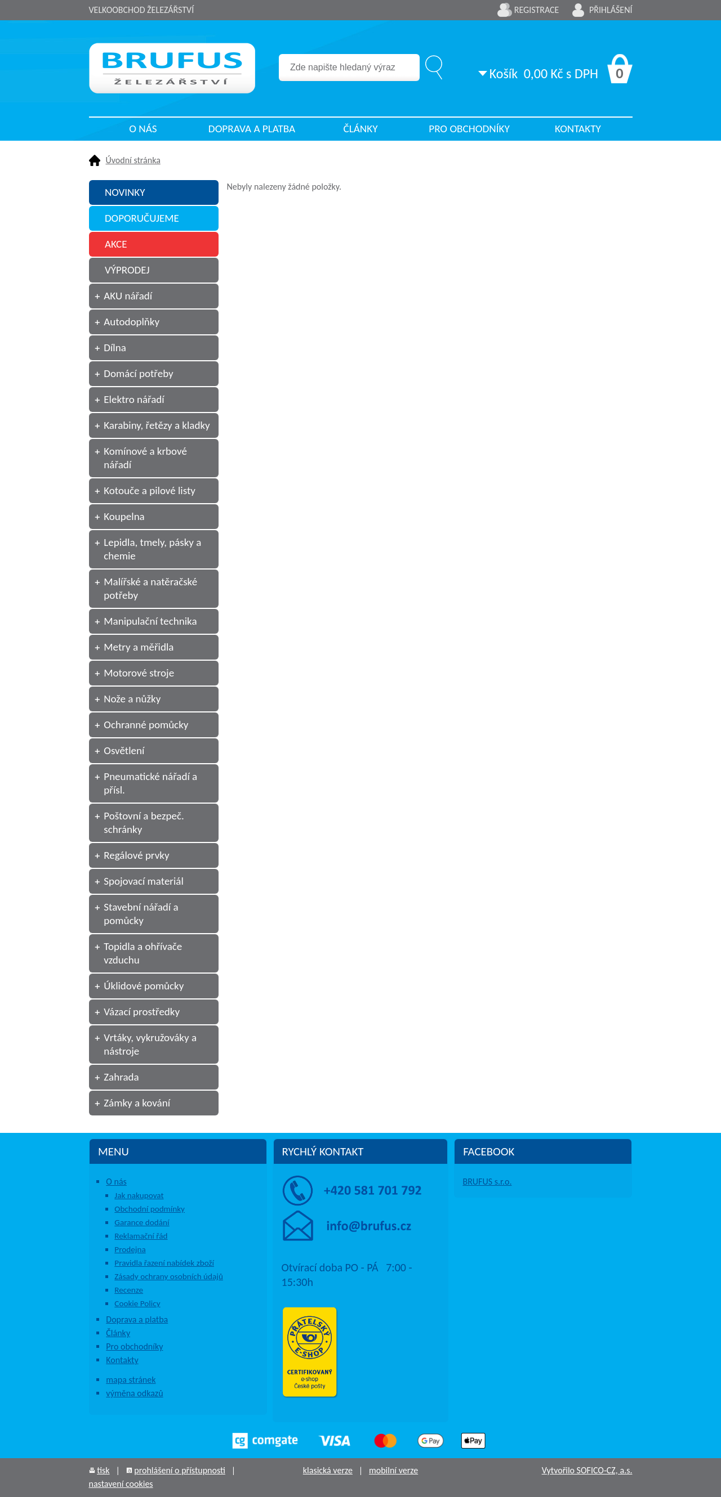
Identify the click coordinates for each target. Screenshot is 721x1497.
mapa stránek (130, 1379)
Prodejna (129, 1249)
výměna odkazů (134, 1393)
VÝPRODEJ (127, 269)
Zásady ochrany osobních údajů (168, 1276)
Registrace (536, 10)
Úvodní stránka (133, 160)
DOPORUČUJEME (142, 218)
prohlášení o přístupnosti (179, 1470)
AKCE (116, 243)
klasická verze (328, 1470)
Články (360, 128)
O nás (143, 128)
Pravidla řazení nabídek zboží (164, 1263)
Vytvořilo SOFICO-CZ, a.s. (587, 1470)
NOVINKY (125, 192)
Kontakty (578, 128)
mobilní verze (393, 1470)
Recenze (128, 1290)
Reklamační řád (140, 1236)
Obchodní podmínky (149, 1209)
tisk (103, 1470)
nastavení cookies (121, 1483)
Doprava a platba (251, 128)
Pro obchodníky (469, 128)
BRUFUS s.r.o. (486, 1181)
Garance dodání (141, 1222)
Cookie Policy (137, 1303)
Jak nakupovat (138, 1195)
